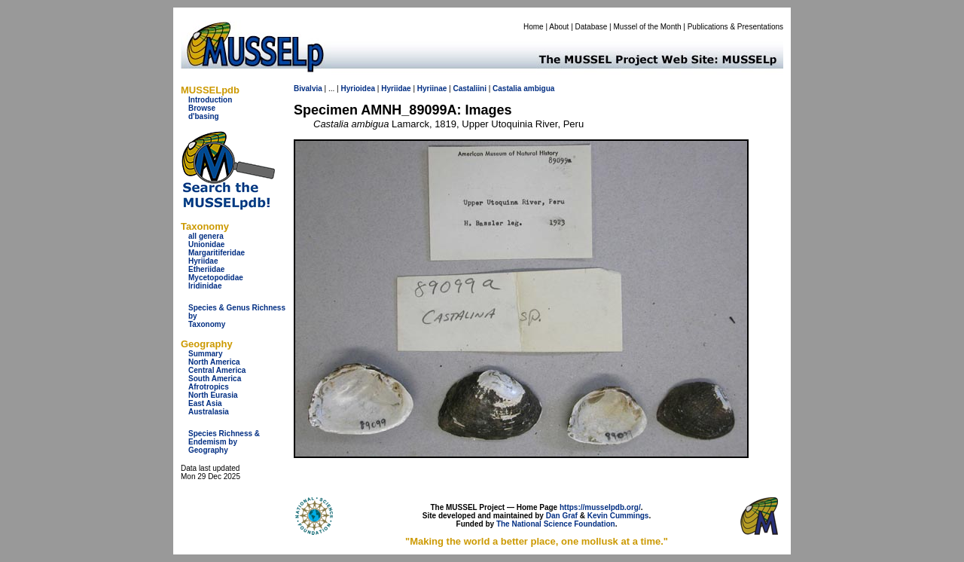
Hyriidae (203, 261)
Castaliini (469, 88)
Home (533, 27)
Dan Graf (562, 516)
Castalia (507, 88)
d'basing (203, 116)
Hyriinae (432, 88)
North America (214, 362)
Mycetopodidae (215, 277)
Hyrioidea (357, 88)
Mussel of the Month (648, 27)
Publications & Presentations (735, 27)
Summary (205, 354)
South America (214, 378)
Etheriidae (206, 269)
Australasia (208, 412)
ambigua (538, 88)
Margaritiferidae (216, 253)
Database (591, 27)
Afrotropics (208, 387)
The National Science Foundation (555, 524)
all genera (206, 236)
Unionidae (206, 244)
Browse (201, 108)
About (559, 27)
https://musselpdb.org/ (600, 507)
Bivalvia (308, 88)
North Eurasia (213, 395)
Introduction (210, 100)
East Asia (205, 403)
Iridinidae (204, 286)
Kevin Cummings (618, 516)
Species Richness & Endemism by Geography (224, 441)
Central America (217, 370)
